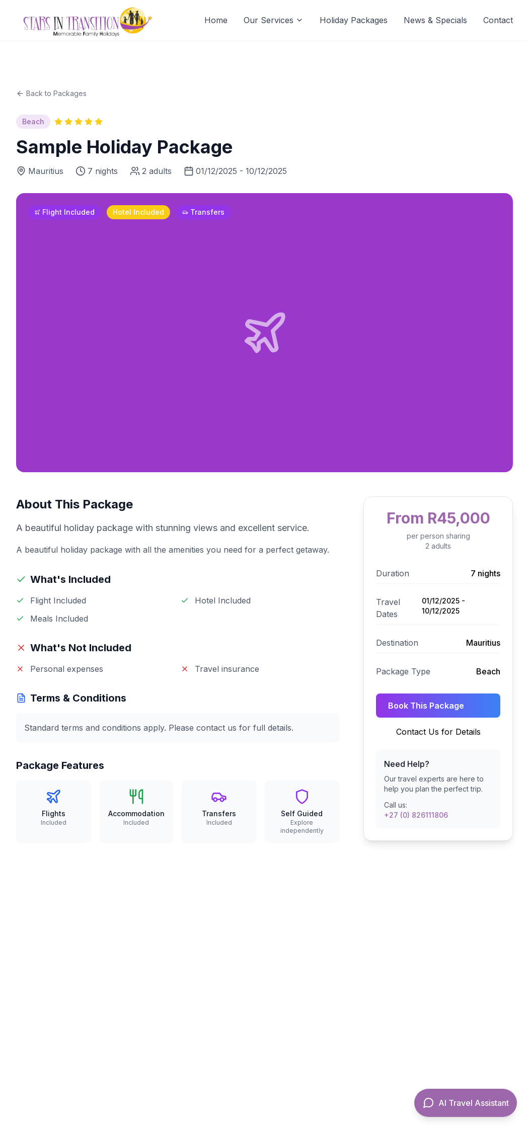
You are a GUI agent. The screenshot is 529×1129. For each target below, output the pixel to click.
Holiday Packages (354, 20)
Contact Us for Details (438, 732)
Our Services (274, 20)
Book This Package (426, 706)
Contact (498, 20)
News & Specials (435, 20)
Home (216, 20)
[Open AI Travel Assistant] (465, 1103)
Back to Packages (51, 93)
